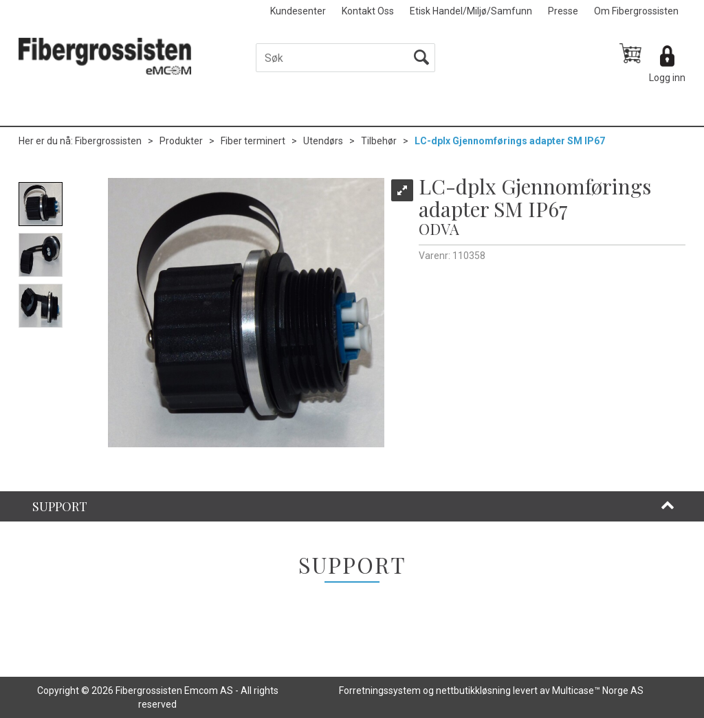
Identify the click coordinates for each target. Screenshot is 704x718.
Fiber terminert (253, 140)
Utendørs (323, 140)
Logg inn (667, 77)
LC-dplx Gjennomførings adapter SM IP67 (510, 140)
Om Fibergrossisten (636, 10)
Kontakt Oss (368, 10)
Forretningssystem (380, 690)
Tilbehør (379, 140)
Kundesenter (298, 10)
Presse (563, 10)
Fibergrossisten (108, 140)
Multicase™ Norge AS (598, 690)
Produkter (181, 140)
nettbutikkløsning (473, 690)
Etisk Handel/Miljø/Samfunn (471, 10)
